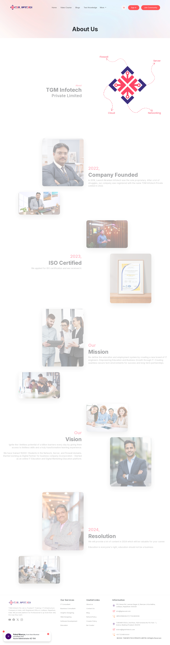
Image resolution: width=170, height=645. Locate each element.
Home (54, 7)
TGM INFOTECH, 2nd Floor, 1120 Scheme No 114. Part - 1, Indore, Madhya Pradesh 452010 (136, 629)
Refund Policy (91, 622)
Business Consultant (67, 614)
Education (64, 630)
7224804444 (124, 640)
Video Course (66, 7)
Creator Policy (91, 626)
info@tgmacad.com (123, 616)
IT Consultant (65, 609)
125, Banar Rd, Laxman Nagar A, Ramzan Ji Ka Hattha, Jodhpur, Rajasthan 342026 (135, 610)
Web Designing (65, 622)
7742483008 (134, 621)
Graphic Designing (67, 618)
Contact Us (90, 614)
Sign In (133, 7)
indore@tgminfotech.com (125, 635)
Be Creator (90, 630)
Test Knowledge (90, 7)
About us (89, 609)
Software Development (68, 626)
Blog (88, 618)
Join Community (150, 7)
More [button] (102, 7)
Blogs (77, 7)
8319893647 (123, 621)
